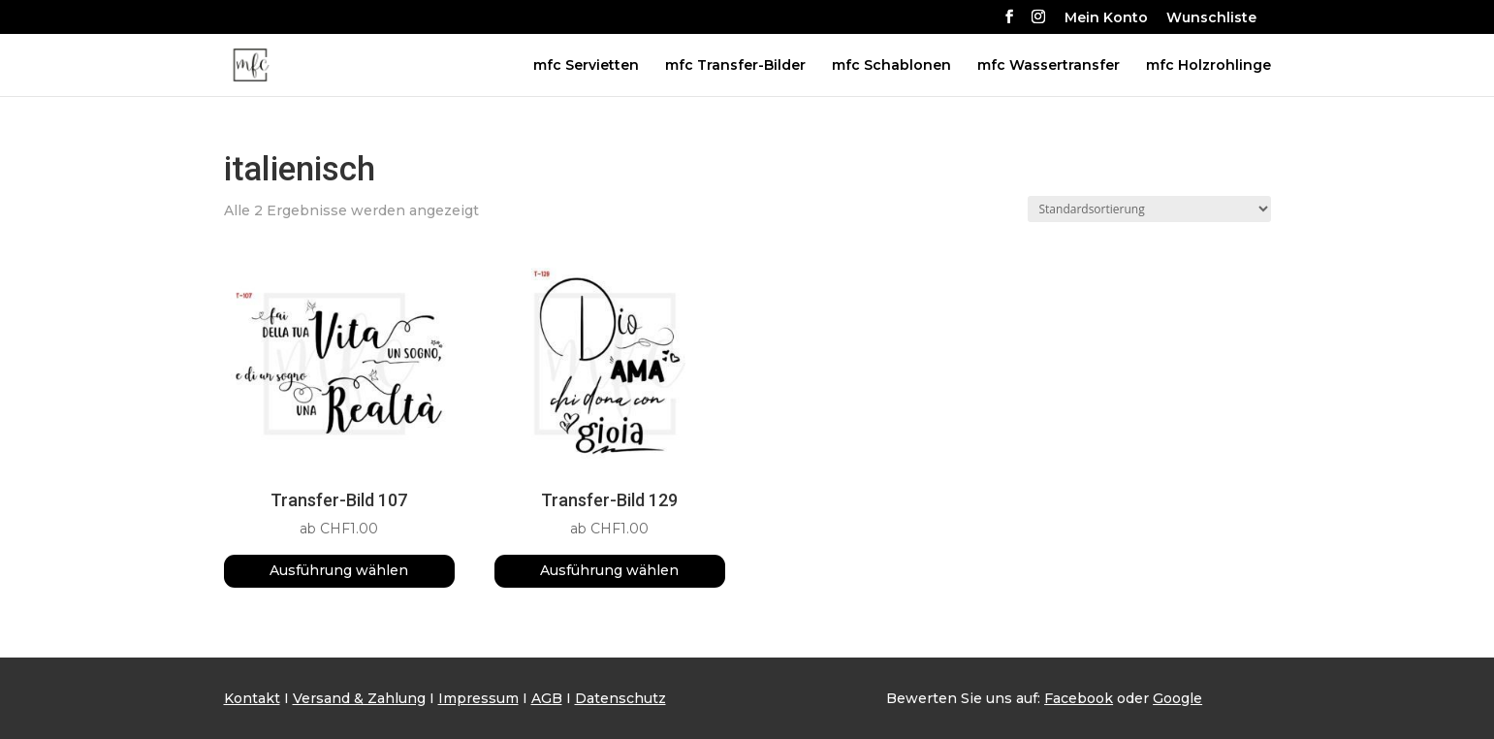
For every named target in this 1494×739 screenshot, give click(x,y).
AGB (546, 698)
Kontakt (252, 698)
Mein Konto (1106, 18)
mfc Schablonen (891, 66)
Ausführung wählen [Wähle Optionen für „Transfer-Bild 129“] (609, 570)
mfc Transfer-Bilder (735, 66)
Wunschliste (1211, 18)
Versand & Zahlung (359, 698)
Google (1177, 698)
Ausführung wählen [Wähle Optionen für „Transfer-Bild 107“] (339, 570)
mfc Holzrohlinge (1208, 66)
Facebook (1078, 698)
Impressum (478, 698)
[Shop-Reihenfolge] (1149, 209)
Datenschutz (620, 698)
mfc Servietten (586, 66)
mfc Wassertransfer (1048, 66)
